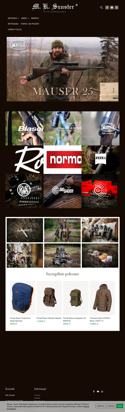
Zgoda (120, 406)
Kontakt (37, 379)
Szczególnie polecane (62, 254)
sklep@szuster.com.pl (15, 393)
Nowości (35, 7)
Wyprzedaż (38, 385)
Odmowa (111, 406)
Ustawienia (100, 406)
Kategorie (13, 7)
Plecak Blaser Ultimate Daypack (49, 299)
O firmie (37, 376)
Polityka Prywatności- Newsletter (46, 390)
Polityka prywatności (42, 388)
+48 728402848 (12, 387)
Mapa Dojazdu (12, 398)
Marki (25, 7)
